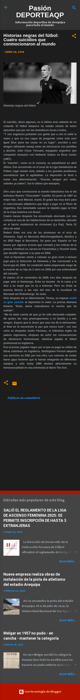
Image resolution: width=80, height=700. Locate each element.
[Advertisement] (40, 444)
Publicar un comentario (24, 398)
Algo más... (68, 561)
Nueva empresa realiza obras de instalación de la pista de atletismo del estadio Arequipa (34, 579)
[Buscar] (74, 8)
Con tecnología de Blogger (40, 691)
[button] (74, 36)
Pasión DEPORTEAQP (40, 11)
